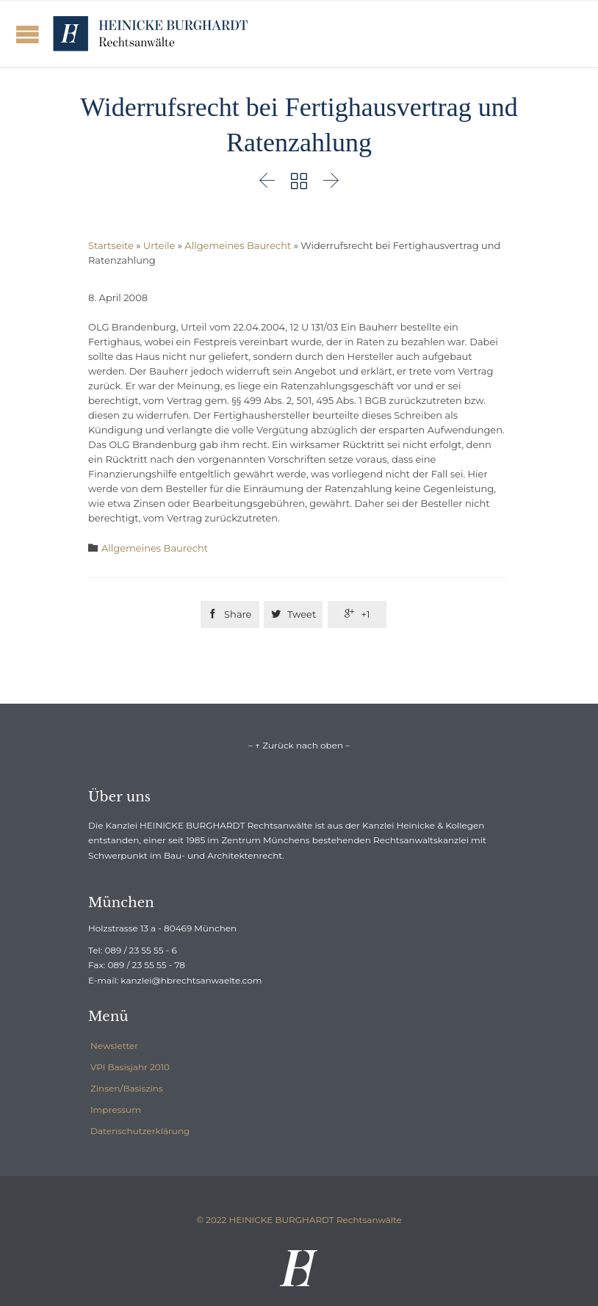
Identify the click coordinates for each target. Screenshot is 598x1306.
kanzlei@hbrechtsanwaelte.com (191, 980)
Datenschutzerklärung (140, 1130)
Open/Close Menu (27, 34)
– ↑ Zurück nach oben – (299, 745)
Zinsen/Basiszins (126, 1088)
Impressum (115, 1109)
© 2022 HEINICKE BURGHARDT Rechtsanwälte (299, 1219)
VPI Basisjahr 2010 (130, 1066)
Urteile (159, 245)
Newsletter (114, 1045)
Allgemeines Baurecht (237, 245)
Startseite (111, 245)
